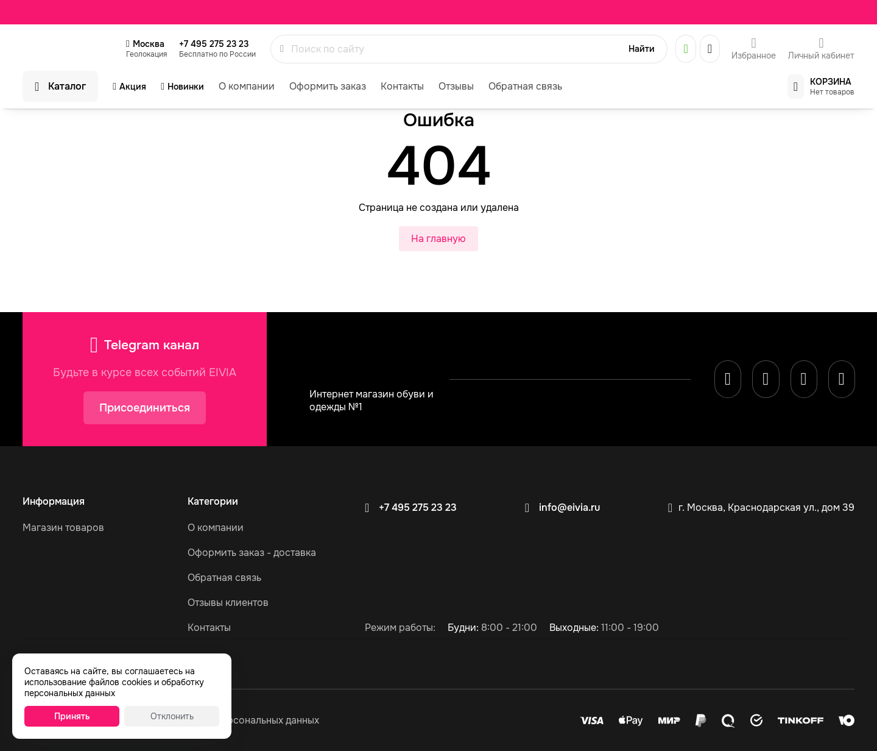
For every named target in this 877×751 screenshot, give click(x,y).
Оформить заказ (327, 86)
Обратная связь (525, 86)
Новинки (185, 86)
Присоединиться (144, 408)
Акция (132, 86)
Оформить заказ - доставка (252, 552)
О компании (247, 86)
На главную (438, 238)
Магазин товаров (63, 527)
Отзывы (456, 86)
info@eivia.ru (569, 507)
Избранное (753, 55)
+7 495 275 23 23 (213, 43)
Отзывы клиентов (228, 602)
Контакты (402, 86)
